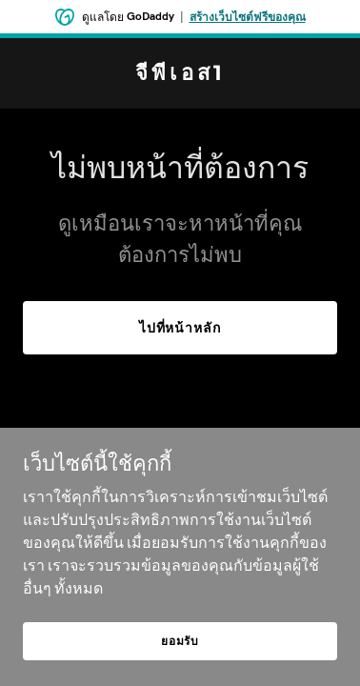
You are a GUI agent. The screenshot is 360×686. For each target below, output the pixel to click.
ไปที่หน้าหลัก (180, 327)
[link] (180, 74)
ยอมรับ (180, 641)
